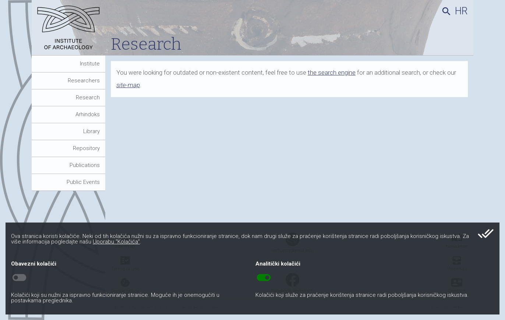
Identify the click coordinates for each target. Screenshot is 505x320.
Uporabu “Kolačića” (116, 241)
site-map (128, 85)
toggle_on (263, 277)
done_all (485, 233)
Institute (90, 63)
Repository (86, 148)
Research (88, 97)
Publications (85, 165)
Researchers (84, 80)
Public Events (83, 182)
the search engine (332, 72)
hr (461, 11)
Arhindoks (87, 114)
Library (91, 131)
